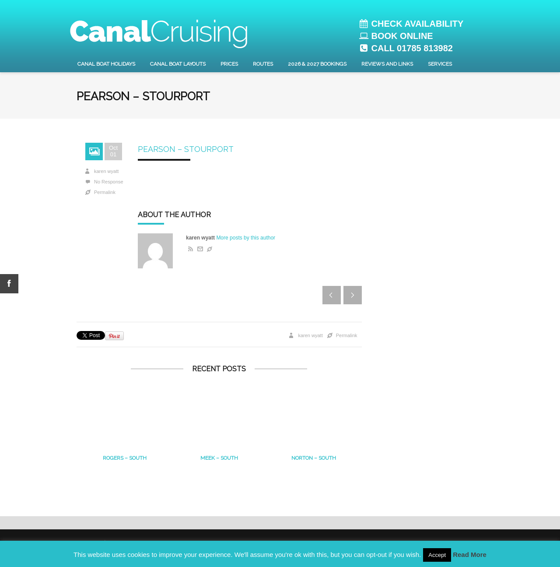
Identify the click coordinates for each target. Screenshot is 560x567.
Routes (263, 64)
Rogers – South (125, 458)
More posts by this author (245, 238)
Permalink (105, 192)
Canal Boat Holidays (106, 64)
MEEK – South (219, 458)
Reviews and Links (387, 64)
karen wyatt (106, 171)
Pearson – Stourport (186, 149)
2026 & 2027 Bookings (317, 64)
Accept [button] (437, 555)
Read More (469, 554)
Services (440, 64)
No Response (108, 181)
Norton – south (313, 458)
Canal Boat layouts (178, 64)
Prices (229, 64)
